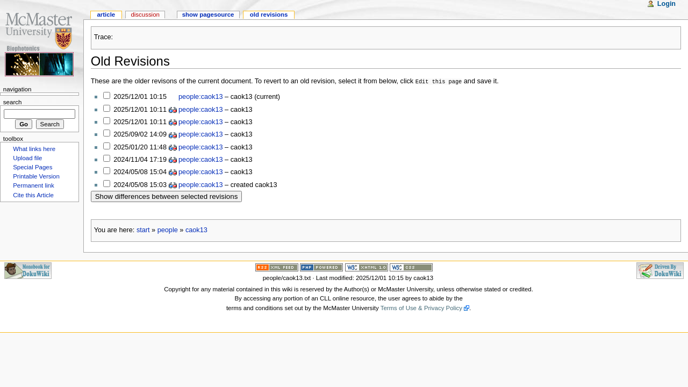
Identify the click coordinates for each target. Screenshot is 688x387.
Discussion (145, 14)
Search (12, 102)
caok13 (196, 229)
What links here (34, 149)
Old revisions (269, 14)
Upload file (27, 158)
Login (666, 4)
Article (106, 14)
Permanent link (33, 185)
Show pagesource (208, 14)
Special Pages (32, 167)
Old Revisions (130, 61)
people (167, 229)
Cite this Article (33, 195)
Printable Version (36, 176)
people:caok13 (200, 96)
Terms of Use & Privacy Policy (421, 307)
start (143, 229)
